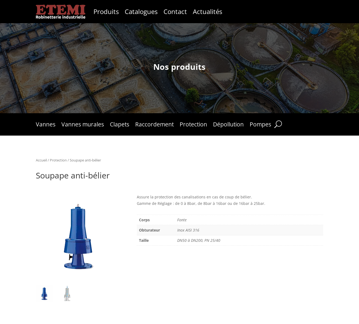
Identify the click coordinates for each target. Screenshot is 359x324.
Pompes (260, 125)
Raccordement (154, 125)
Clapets (119, 125)
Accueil (41, 160)
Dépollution (228, 125)
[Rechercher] (278, 124)
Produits (106, 11)
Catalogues (141, 11)
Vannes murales (82, 125)
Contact (175, 11)
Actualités (207, 11)
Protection (193, 125)
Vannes (45, 125)
